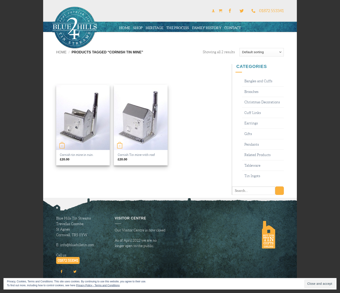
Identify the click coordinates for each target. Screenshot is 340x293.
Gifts (248, 134)
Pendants (251, 144)
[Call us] (253, 11)
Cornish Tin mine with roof (136, 154)
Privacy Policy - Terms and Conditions (98, 285)
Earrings (251, 123)
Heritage (154, 28)
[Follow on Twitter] (241, 11)
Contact (232, 28)
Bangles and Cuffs (258, 81)
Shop (137, 28)
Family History (206, 28)
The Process (177, 28)
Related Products (257, 155)
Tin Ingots (252, 176)
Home (124, 28)
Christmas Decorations (262, 102)
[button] (213, 11)
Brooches (251, 92)
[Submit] (279, 190)
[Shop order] (261, 52)
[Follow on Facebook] (230, 11)
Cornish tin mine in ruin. (76, 154)
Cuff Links (252, 113)
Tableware (252, 165)
